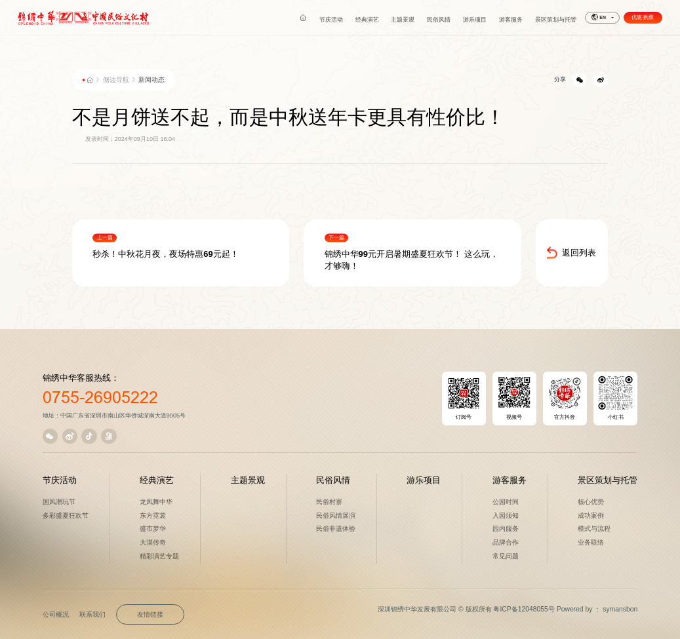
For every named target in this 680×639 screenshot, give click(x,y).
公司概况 (56, 614)
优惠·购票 (642, 17)
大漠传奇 (153, 542)
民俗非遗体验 (335, 528)
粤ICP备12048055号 (523, 609)
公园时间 (505, 501)
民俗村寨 (329, 501)
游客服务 (509, 480)
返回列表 (571, 263)
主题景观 (248, 480)
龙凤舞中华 (156, 501)
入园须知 (505, 515)
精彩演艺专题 (159, 556)
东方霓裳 (153, 515)
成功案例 (591, 515)
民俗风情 (333, 480)
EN (598, 17)
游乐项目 (424, 480)
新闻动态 (151, 79)
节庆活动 (60, 480)
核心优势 (591, 501)
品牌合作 (505, 542)
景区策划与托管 (607, 480)
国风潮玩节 (59, 501)
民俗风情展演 (335, 515)
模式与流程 (594, 528)
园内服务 (505, 528)
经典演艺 (157, 480)
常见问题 (505, 556)
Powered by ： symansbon (597, 609)
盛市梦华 (153, 528)
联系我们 (92, 614)
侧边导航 (116, 79)
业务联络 (591, 542)
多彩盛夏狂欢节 (66, 515)
